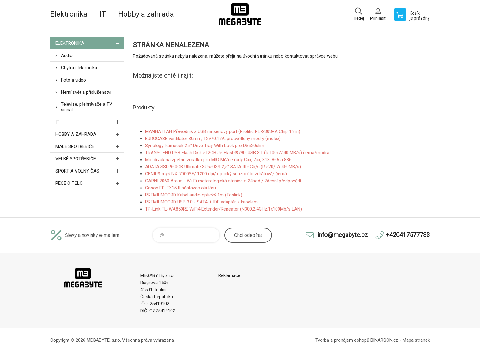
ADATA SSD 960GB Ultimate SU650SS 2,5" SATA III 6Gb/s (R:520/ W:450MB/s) (223, 166)
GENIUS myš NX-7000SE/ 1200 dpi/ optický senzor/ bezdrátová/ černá (216, 174)
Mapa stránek (416, 340)
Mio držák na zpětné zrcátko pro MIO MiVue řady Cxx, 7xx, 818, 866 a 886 (218, 159)
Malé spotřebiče (89, 146)
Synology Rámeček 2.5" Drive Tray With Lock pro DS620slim (204, 145)
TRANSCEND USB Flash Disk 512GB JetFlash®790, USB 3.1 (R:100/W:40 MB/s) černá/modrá (237, 152)
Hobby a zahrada (146, 14)
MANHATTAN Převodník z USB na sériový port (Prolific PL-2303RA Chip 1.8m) (222, 131)
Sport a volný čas (89, 171)
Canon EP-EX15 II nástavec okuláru (180, 188)
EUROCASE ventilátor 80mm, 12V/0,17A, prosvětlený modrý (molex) (213, 138)
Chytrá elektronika (79, 67)
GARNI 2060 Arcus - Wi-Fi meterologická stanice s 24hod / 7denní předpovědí (223, 181)
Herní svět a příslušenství (86, 92)
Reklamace (229, 275)
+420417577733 (408, 234)
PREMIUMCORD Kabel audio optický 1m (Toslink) (193, 195)
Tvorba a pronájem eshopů (342, 340)
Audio (67, 55)
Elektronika (69, 14)
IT (103, 14)
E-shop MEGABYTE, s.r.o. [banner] (240, 14)
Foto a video (73, 80)
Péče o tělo (89, 183)
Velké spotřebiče (89, 159)
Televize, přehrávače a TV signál (86, 106)
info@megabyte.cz (342, 234)
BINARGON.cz (384, 340)
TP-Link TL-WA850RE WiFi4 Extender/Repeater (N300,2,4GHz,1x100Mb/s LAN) (223, 209)
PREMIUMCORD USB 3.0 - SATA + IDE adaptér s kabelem (201, 202)
